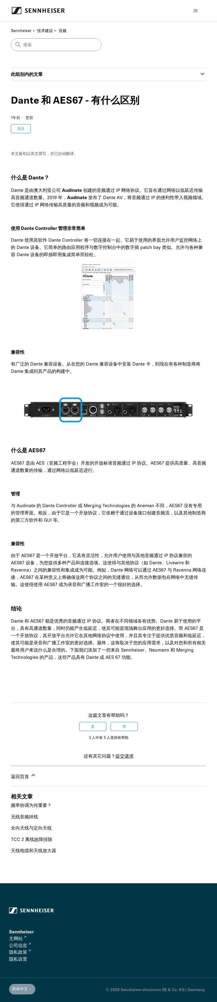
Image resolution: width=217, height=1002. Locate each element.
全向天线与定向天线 (31, 828)
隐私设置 (18, 959)
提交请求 (124, 756)
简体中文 (22, 989)
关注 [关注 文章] (20, 129)
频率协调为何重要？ (31, 805)
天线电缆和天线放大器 (33, 850)
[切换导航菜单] (195, 11)
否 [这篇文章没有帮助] (124, 726)
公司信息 (20, 945)
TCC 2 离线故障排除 (31, 839)
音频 (62, 30)
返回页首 (23, 775)
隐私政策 (20, 952)
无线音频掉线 (24, 817)
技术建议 (45, 30)
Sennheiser (21, 30)
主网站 (17, 938)
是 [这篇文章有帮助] (93, 726)
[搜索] (56, 45)
